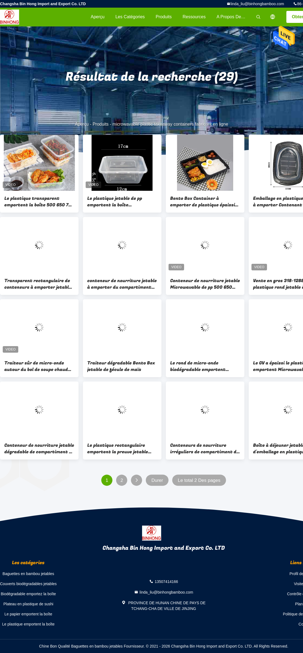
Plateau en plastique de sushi (28, 604)
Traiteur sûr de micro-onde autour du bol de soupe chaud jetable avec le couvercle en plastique (36, 366)
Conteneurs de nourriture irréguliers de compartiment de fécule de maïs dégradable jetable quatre (204, 448)
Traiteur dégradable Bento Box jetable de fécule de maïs (121, 366)
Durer (157, 480)
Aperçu (97, 16)
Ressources (194, 16)
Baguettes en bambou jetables (28, 574)
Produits (164, 16)
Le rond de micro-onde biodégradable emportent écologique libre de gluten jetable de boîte (198, 366)
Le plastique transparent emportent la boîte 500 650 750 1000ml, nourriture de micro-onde (39, 201)
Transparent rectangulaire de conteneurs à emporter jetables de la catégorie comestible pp (39, 284)
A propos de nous (234, 16)
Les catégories (130, 16)
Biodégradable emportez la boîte (28, 594)
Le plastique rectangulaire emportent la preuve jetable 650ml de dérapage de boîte (117, 448)
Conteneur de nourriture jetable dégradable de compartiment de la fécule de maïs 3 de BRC (39, 448)
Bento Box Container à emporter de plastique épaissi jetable (202, 201)
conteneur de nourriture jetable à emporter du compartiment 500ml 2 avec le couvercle (122, 284)
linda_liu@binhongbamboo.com (257, 4)
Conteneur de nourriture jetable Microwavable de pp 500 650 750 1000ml (205, 284)
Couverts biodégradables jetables (28, 584)
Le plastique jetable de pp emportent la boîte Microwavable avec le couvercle (121, 201)
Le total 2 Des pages (199, 480)
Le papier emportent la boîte (28, 614)
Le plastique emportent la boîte (28, 624)
